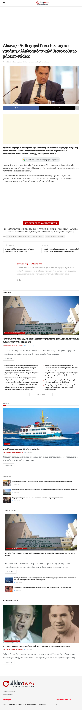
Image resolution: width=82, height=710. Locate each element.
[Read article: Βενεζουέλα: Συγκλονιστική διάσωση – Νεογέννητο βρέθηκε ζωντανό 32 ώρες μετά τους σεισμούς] (9, 589)
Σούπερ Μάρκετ (51, 236)
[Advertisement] (41, 25)
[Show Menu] (4, 3)
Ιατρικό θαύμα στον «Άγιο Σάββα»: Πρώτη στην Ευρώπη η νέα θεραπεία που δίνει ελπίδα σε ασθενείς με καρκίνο (41, 340)
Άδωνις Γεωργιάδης (24, 236)
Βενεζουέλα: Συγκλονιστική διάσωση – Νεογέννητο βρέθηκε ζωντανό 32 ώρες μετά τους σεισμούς (42, 587)
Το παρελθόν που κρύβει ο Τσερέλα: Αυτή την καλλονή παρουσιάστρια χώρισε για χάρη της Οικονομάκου (42, 481)
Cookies (20, 705)
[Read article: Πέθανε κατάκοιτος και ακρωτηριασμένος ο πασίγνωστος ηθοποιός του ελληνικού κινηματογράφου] (41, 624)
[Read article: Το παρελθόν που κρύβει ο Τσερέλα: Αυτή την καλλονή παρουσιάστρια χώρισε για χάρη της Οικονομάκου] (7, 483)
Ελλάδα (25, 62)
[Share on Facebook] (21, 108)
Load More (41, 395)
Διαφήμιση (12, 705)
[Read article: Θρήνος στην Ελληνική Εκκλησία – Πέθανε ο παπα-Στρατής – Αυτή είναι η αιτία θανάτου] (7, 500)
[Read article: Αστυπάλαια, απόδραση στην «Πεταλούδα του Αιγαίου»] (41, 427)
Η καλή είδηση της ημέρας (14, 333)
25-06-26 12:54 (28, 452)
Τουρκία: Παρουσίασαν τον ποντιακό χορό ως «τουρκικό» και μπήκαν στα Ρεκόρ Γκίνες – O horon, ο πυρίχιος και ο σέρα (61, 367)
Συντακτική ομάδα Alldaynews (29, 263)
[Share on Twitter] (57, 108)
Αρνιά (35, 236)
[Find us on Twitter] (59, 704)
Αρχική (5, 705)
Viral (20, 62)
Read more (9, 359)
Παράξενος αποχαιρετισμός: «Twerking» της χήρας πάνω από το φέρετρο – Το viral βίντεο (61, 381)
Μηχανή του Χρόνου (11, 641)
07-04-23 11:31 (7, 62)
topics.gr (10, 694)
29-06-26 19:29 (18, 582)
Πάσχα (41, 236)
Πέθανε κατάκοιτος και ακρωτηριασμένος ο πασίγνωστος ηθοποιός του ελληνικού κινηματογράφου (36, 646)
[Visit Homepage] (42, 3)
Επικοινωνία (42, 705)
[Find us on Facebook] (56, 704)
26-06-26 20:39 (28, 649)
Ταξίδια (7, 444)
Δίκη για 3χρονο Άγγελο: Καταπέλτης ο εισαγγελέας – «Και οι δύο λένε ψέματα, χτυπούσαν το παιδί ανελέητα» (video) (61, 387)
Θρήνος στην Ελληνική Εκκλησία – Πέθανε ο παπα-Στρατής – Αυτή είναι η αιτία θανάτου (37, 498)
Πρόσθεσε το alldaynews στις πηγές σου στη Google (41, 160)
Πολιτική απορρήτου (30, 705)
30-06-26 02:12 (28, 346)
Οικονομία (31, 62)
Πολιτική (15, 62)
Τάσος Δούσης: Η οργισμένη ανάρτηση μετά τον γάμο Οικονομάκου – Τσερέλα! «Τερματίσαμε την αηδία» (21, 366)
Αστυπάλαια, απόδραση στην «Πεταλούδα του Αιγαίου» (21, 449)
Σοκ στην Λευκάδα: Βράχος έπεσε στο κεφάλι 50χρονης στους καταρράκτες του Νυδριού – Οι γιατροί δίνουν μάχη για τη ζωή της (21, 372)
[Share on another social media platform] (77, 108)
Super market (11, 236)
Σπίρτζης (61, 236)
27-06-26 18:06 (18, 590)
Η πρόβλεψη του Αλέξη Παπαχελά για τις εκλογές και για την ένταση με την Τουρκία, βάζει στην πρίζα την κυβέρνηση (61, 375)
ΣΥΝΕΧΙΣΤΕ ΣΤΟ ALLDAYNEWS (41, 223)
